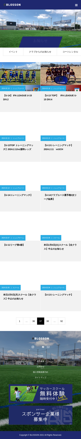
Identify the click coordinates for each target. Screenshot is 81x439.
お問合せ (40, 367)
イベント (13, 51)
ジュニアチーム (18, 238)
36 (33, 321)
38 (47, 321)
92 (61, 321)
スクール (56, 238)
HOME (40, 356)
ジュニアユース (18, 88)
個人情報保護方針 (40, 372)
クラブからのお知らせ (40, 51)
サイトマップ (40, 377)
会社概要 (40, 361)
